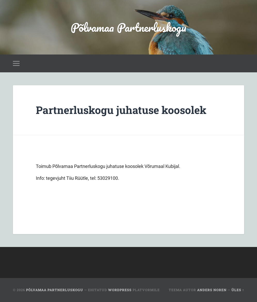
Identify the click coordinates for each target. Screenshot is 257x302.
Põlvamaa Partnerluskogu (128, 27)
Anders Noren (212, 290)
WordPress (120, 290)
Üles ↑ (237, 290)
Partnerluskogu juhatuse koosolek (121, 110)
